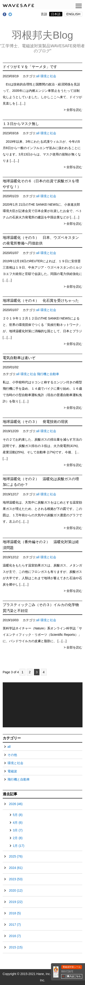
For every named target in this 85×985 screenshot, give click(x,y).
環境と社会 (48, 76)
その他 (12, 755)
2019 (16, 902)
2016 (15, 936)
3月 (18, 830)
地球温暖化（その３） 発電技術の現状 (35, 422)
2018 (15, 913)
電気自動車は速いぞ (19, 358)
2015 (16, 947)
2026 (16, 804)
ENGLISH (73, 14)
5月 (18, 815)
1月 (18, 846)
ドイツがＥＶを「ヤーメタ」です (30, 67)
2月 (18, 838)
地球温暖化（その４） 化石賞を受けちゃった (41, 300)
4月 (18, 822)
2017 (15, 924)
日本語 (56, 14)
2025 (16, 856)
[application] (43, 704)
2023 (16, 879)
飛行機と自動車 (48, 374)
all (37, 76)
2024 (16, 868)
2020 (16, 890)
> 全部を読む (73, 110)
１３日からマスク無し (21, 124)
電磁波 (12, 771)
